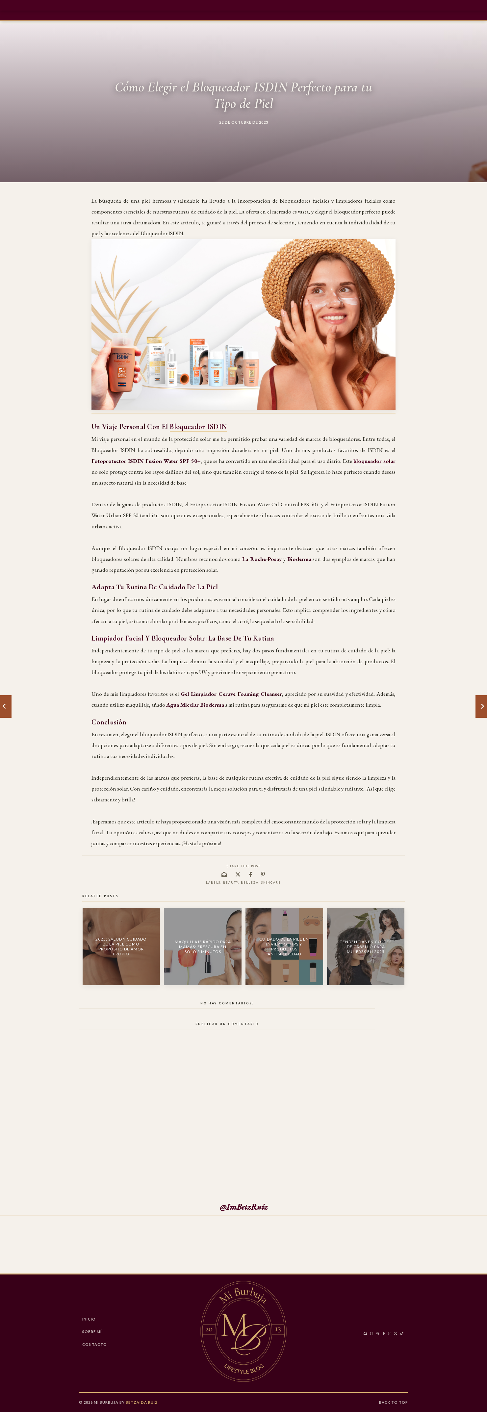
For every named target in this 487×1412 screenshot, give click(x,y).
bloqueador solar (374, 461)
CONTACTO (94, 1344)
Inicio (89, 1319)
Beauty (230, 882)
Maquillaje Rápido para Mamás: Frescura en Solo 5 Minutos (203, 946)
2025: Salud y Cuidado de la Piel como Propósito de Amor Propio (121, 946)
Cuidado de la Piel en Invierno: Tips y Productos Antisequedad (284, 946)
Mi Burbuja (106, 1402)
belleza (250, 882)
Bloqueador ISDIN (198, 426)
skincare (271, 882)
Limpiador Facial (117, 638)
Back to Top (393, 1402)
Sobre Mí (92, 1331)
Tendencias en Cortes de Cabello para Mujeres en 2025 (366, 946)
